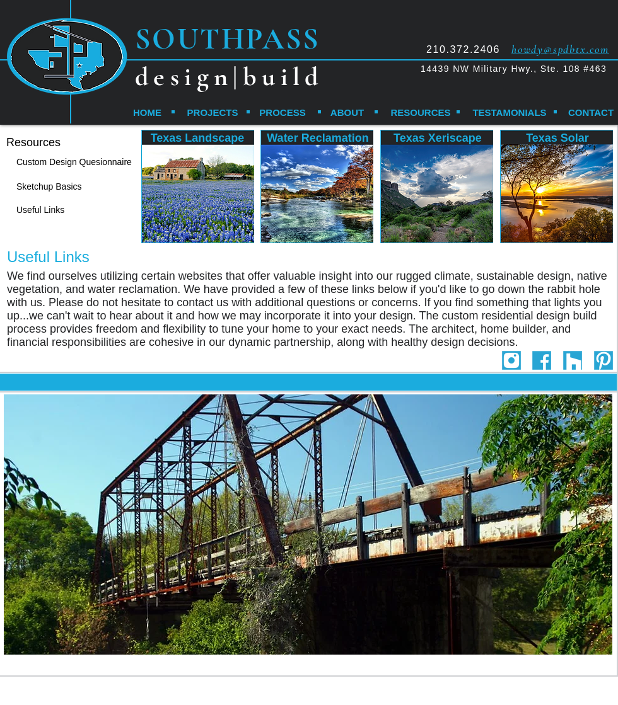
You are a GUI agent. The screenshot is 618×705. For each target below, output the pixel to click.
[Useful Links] (48, 210)
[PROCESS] (282, 112)
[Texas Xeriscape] (438, 138)
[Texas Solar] (557, 138)
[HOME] (147, 112)
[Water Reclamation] (317, 138)
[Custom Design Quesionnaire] (79, 162)
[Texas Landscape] (197, 138)
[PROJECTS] (212, 112)
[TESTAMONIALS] (509, 112)
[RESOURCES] (421, 112)
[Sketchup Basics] (60, 187)
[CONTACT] (591, 112)
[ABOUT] (347, 112)
